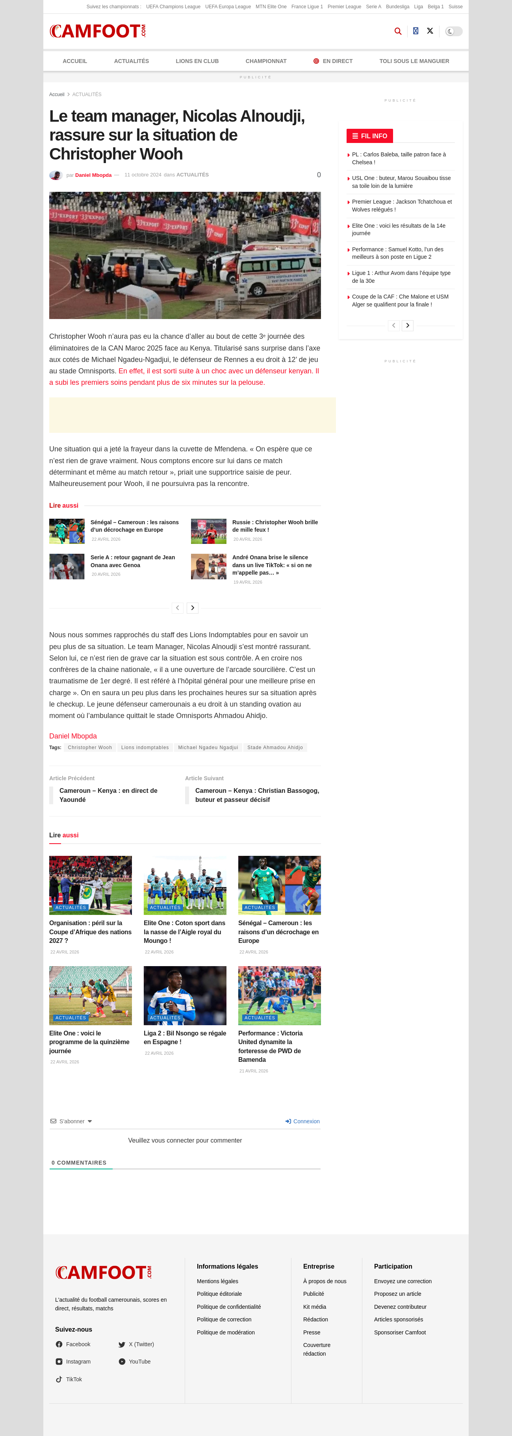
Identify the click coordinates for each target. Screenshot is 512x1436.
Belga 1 (436, 6)
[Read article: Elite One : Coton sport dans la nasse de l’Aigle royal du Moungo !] (185, 885)
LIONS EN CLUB (197, 61)
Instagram (73, 1361)
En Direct (333, 61)
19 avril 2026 (247, 582)
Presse (312, 1332)
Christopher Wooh (90, 747)
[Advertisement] (192, 415)
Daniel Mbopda (93, 175)
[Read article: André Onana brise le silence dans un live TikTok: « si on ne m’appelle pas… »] (208, 566)
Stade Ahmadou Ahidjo (275, 747)
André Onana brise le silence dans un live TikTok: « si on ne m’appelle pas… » (272, 565)
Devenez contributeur (400, 1307)
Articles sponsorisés (398, 1319)
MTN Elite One (271, 6)
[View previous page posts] (178, 608)
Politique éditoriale (219, 1294)
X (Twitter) (136, 1344)
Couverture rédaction (316, 1349)
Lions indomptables (145, 747)
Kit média (314, 1307)
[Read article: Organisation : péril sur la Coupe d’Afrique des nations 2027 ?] (90, 885)
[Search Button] (398, 31)
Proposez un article (397, 1294)
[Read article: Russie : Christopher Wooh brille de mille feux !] (208, 531)
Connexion (303, 1121)
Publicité (313, 1294)
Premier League (344, 6)
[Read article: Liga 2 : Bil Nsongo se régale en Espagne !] (185, 995)
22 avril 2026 (106, 539)
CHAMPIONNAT (266, 61)
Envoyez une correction (403, 1281)
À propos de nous (325, 1281)
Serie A (373, 6)
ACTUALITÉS (131, 61)
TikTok (68, 1379)
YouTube (134, 1361)
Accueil (75, 61)
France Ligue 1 (307, 6)
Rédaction (315, 1319)
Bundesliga (397, 6)
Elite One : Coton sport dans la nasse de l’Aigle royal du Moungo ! (184, 932)
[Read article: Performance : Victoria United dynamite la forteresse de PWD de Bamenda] (279, 995)
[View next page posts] (192, 608)
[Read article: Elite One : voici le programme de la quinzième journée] (90, 995)
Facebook (72, 1344)
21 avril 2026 (253, 1071)
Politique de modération (226, 1332)
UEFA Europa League (228, 6)
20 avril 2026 (247, 539)
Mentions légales (217, 1281)
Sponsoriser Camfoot (400, 1332)
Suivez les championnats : (114, 6)
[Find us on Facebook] (416, 31)
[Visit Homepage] (100, 31)
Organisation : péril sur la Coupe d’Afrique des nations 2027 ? (90, 932)
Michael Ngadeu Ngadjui (208, 747)
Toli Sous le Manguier (414, 61)
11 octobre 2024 (142, 175)
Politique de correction (224, 1319)
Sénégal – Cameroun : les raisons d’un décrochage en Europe (278, 932)
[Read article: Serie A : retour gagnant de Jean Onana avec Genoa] (67, 566)
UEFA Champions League (173, 6)
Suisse (456, 6)
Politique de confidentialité (229, 1307)
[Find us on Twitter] (430, 31)
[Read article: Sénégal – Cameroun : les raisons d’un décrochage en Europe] (67, 531)
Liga (418, 6)
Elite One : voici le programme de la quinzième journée (89, 1042)
